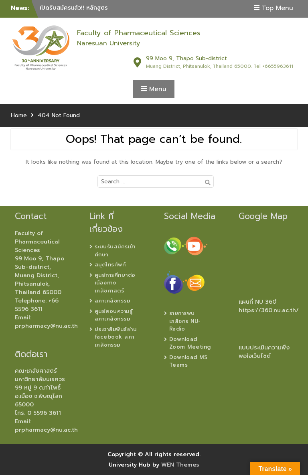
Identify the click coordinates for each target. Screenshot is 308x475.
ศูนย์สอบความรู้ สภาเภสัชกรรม (114, 315)
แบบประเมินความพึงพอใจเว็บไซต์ (264, 351)
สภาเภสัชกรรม (112, 300)
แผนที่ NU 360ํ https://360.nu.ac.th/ (269, 306)
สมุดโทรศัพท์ (110, 264)
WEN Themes (180, 465)
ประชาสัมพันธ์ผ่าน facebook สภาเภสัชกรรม (116, 337)
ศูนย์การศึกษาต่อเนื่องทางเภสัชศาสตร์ (115, 282)
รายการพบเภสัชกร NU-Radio (185, 321)
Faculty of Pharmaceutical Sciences (139, 33)
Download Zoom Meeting (190, 343)
